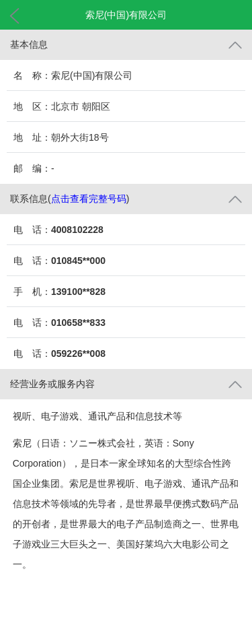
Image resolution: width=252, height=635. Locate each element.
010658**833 (78, 322)
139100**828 (78, 291)
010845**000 (78, 260)
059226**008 (78, 353)
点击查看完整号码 (88, 198)
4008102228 (77, 229)
